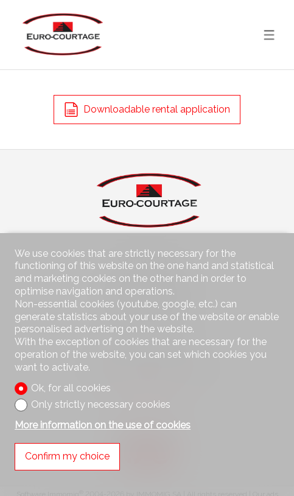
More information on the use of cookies (103, 425)
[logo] (61, 35)
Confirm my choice (67, 456)
